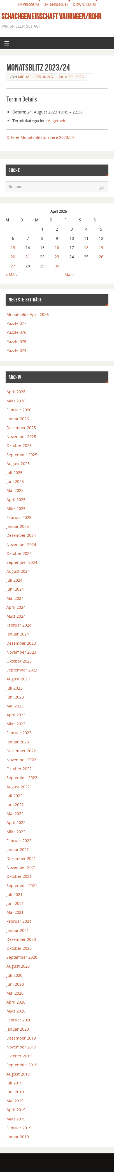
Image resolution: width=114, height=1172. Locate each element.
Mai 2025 (15, 490)
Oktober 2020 (19, 948)
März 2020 (15, 1011)
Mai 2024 (15, 598)
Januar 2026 (17, 418)
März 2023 (15, 723)
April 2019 (15, 1109)
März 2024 (15, 616)
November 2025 (21, 436)
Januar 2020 (17, 1029)
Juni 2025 (15, 481)
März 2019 (15, 1119)
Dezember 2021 (21, 858)
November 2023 (21, 652)
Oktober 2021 (19, 876)
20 (13, 256)
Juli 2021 (14, 894)
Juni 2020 (15, 984)
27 (13, 266)
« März (12, 274)
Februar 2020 (18, 1020)
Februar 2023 (18, 732)
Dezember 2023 (21, 643)
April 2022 (15, 822)
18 (86, 247)
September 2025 (21, 454)
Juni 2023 (15, 697)
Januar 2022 (17, 849)
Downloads (84, 4)
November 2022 (21, 759)
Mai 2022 (15, 813)
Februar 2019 (18, 1127)
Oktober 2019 (19, 1056)
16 (57, 247)
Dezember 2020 (21, 939)
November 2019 (21, 1047)
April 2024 (15, 607)
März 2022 (15, 831)
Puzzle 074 (16, 350)
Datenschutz (55, 4)
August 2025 (18, 463)
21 (27, 256)
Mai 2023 (15, 706)
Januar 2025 (17, 526)
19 (101, 247)
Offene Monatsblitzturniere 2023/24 (40, 137)
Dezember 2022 (21, 750)
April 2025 (15, 499)
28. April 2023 (71, 76)
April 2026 (15, 391)
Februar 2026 (18, 409)
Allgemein (57, 120)
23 (57, 256)
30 (57, 266)
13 (13, 247)
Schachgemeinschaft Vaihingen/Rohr (51, 16)
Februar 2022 (18, 840)
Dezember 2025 (21, 427)
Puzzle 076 (16, 332)
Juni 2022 (15, 804)
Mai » (69, 274)
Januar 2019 (17, 1136)
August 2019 (18, 1074)
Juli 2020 (14, 975)
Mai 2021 (15, 912)
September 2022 (21, 777)
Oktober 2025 (19, 445)
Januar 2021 (17, 930)
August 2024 (18, 571)
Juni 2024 (15, 589)
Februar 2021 (18, 921)
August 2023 (18, 679)
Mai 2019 (15, 1100)
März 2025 (15, 508)
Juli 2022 (14, 795)
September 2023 (21, 670)
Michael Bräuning (35, 76)
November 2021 (21, 867)
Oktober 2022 (19, 768)
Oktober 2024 (19, 553)
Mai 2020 (15, 993)
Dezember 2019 (21, 1038)
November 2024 (21, 544)
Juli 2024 (14, 580)
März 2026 (15, 400)
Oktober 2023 (19, 661)
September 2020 (21, 957)
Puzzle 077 (16, 323)
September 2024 (21, 562)
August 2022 (18, 786)
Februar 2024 (18, 625)
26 (101, 256)
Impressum (28, 4)
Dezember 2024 (21, 535)
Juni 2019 (15, 1091)
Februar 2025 (18, 517)
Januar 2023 (17, 742)
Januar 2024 (17, 634)
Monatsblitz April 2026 (27, 314)
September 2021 (21, 885)
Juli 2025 (14, 472)
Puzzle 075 (16, 341)
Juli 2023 (14, 688)
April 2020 (15, 1002)
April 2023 (15, 714)
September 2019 (21, 1064)
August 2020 (18, 966)
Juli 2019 (14, 1083)
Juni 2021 (15, 903)
